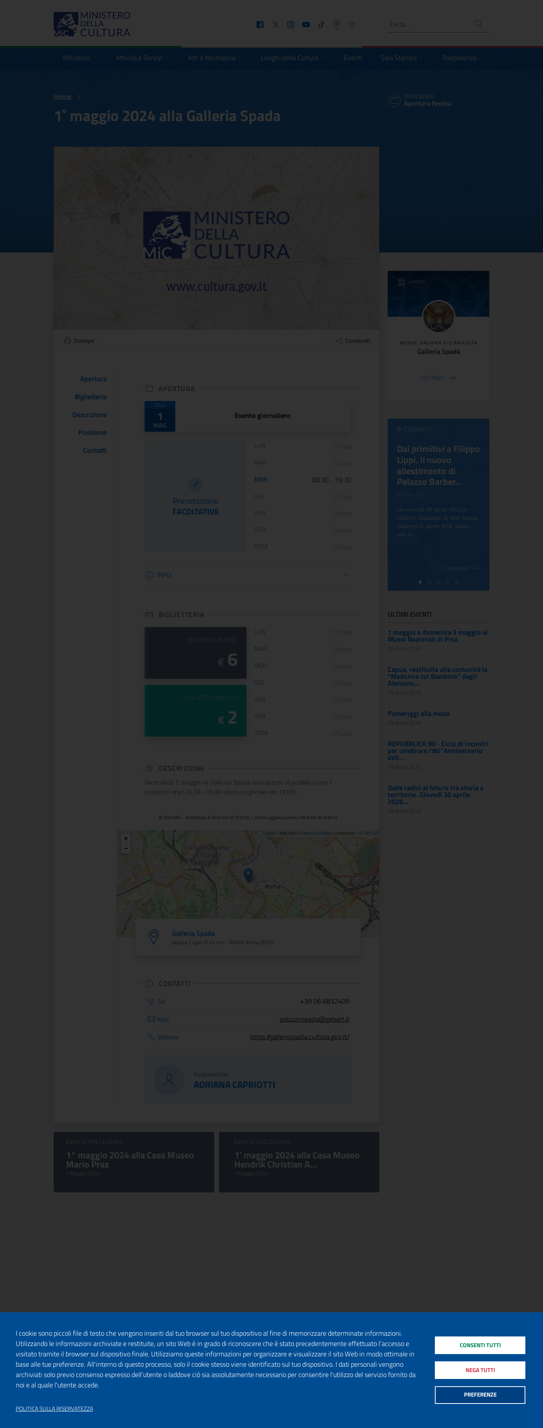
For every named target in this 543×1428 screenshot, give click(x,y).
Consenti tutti (479, 1344)
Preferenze (480, 1395)
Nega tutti (480, 1370)
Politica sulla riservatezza (54, 1408)
